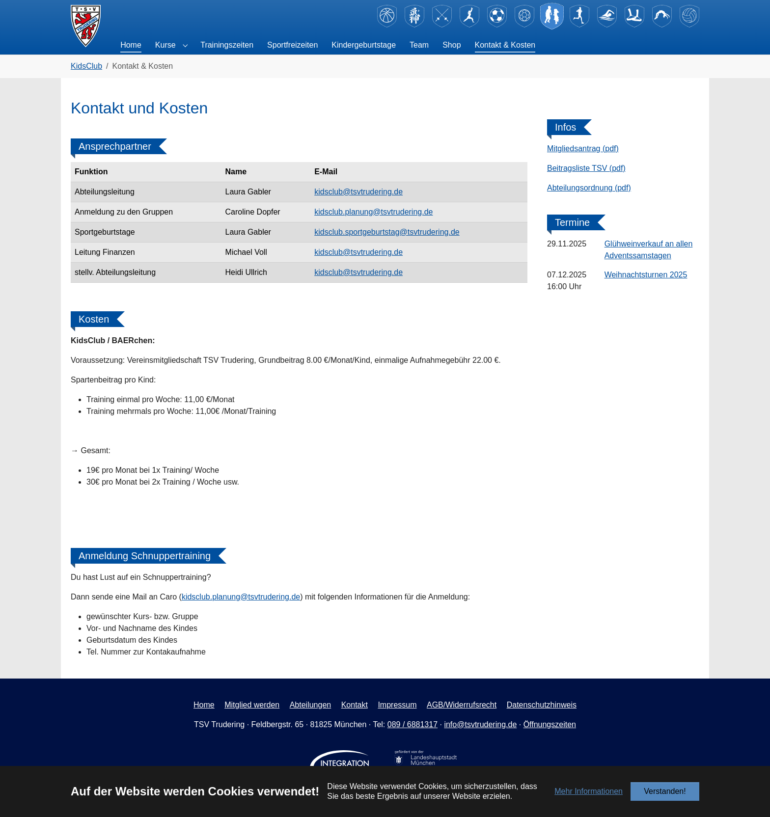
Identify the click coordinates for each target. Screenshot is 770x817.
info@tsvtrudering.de (480, 724)
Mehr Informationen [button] (588, 791)
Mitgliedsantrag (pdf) (583, 148)
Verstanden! (665, 791)
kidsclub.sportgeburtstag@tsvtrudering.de (387, 232)
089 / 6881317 (412, 724)
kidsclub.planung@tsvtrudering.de (373, 212)
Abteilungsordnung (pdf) (589, 188)
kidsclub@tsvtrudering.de (358, 192)
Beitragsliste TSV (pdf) (586, 168)
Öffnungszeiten (549, 724)
